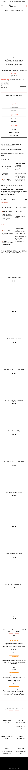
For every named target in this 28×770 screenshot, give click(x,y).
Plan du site (14, 759)
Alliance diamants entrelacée (14, 277)
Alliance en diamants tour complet (14, 308)
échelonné (21, 720)
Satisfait (21, 736)
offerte (7, 738)
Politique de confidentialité (14, 763)
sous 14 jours (21, 740)
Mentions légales (14, 765)
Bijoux (7, 748)
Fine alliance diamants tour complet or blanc (14, 615)
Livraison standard (7, 736)
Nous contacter (18, 208)
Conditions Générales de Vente (14, 761)
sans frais (22, 724)
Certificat (19, 165)
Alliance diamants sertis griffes (14, 553)
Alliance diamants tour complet (14, 492)
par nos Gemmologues (7, 751)
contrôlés (7, 750)
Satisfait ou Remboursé (5, 173)
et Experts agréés (7, 753)
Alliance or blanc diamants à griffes (14, 584)
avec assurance (7, 740)
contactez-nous (6, 244)
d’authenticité (21, 750)
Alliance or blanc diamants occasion (14, 523)
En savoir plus (21, 207)
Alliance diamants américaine (14, 338)
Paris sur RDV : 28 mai (14, 132)
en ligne (7, 722)
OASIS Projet (11, 768)
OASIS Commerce (16, 768)
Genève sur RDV (14, 135)
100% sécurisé (7, 720)
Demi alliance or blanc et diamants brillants (14, 400)
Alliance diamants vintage (14, 431)
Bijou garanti (14, 110)
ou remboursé (21, 738)
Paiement (7, 719)
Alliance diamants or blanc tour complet (14, 369)
